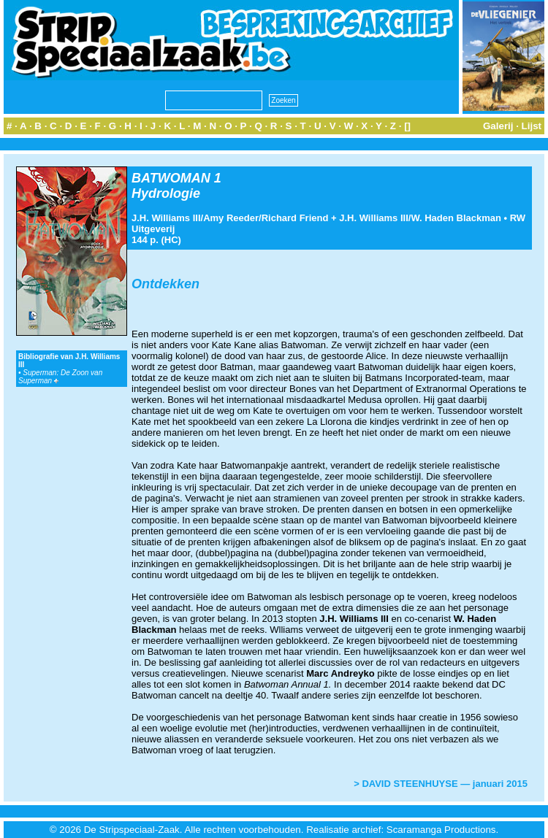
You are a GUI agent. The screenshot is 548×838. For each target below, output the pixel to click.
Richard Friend (295, 217)
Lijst (531, 125)
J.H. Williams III (166, 217)
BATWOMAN (171, 178)
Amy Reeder (231, 217)
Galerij (498, 125)
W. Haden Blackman (456, 217)
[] (407, 125)
